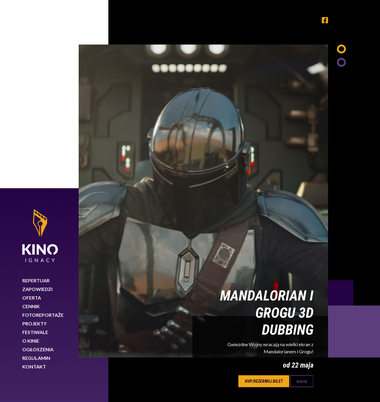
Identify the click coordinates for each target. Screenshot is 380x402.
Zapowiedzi (37, 101)
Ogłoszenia (37, 161)
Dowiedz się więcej (281, 380)
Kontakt (34, 178)
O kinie (30, 152)
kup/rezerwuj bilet (264, 193)
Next (354, 143)
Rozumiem (352, 382)
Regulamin (36, 169)
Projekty (34, 135)
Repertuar (36, 92)
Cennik (31, 118)
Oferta (31, 109)
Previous (340, 104)
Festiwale (35, 144)
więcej (302, 193)
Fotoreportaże (43, 126)
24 (255, 223)
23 (236, 223)
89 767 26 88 (313, 348)
